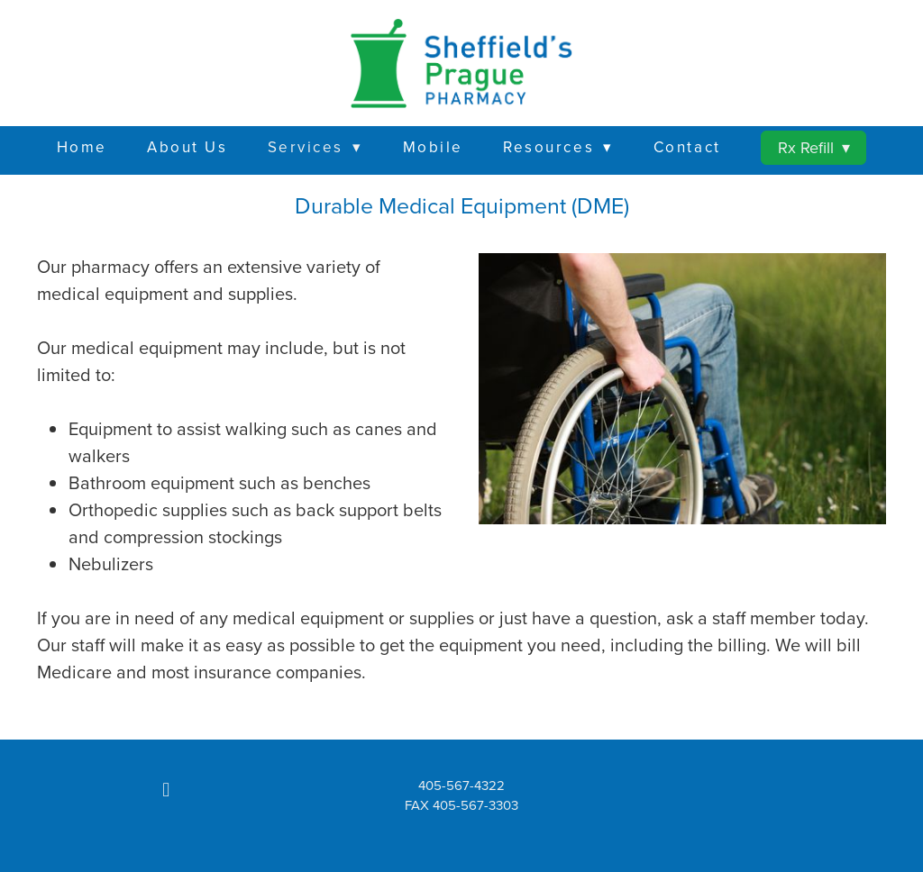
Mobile (433, 147)
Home (82, 147)
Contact (687, 147)
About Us (187, 147)
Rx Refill (814, 147)
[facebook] (165, 790)
